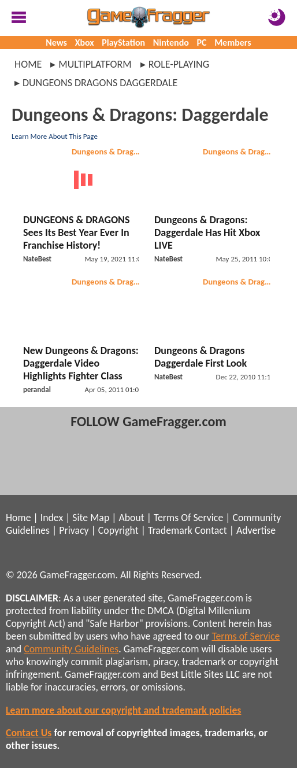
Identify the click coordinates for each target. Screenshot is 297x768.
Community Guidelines (71, 649)
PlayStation (123, 42)
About (131, 517)
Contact (211, 530)
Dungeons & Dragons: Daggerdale (239, 151)
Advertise (256, 530)
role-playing (178, 64)
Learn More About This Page (55, 136)
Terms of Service (245, 636)
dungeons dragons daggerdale (100, 82)
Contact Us (28, 732)
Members (232, 42)
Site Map (90, 517)
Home (28, 64)
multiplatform (94, 64)
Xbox (84, 42)
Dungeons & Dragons (108, 151)
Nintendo (171, 42)
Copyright (118, 530)
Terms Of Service (188, 517)
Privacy (73, 530)
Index (51, 517)
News (56, 42)
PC (202, 42)
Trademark (170, 530)
